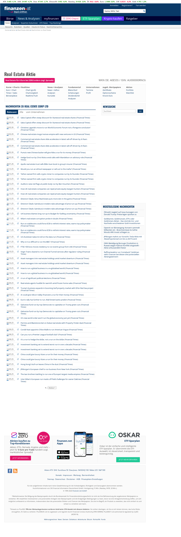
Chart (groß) (31, 90)
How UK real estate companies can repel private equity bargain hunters (51, 189)
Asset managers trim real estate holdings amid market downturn (48, 258)
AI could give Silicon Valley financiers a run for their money (45, 294)
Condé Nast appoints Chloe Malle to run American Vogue (44, 329)
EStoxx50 (53, 2)
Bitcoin (89, 519)
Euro (102, 2)
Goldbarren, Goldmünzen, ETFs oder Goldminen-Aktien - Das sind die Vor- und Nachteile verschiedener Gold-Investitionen (122, 221)
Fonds (103, 519)
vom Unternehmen (35, 112)
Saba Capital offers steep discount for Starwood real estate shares (48, 117)
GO (140, 111)
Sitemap (50, 479)
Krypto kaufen (113, 18)
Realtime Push (32, 95)
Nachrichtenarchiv (54, 27)
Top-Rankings (55, 23)
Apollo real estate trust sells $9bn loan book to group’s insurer (47, 164)
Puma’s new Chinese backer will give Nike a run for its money (46, 152)
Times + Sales (11, 93)
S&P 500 (102, 470)
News (7, 23)
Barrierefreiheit (88, 475)
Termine (89, 90)
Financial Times (83, 117)
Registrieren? (127, 5)
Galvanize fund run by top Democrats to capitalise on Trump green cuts (50, 304)
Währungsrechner (50, 519)
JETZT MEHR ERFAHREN (128, 459)
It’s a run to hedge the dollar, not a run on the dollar (42, 339)
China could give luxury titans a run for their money (42, 354)
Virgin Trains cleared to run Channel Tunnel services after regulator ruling (51, 251)
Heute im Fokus (38, 27)
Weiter (51, 388)
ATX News (43, 23)
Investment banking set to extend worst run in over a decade (46, 344)
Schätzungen (73, 93)
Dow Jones (73, 470)
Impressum (67, 475)
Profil (88, 93)
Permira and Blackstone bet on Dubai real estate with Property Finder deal (52, 323)
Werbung (77, 475)
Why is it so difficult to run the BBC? (35, 242)
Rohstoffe (96, 519)
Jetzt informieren (20, 458)
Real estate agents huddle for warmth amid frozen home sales (47, 283)
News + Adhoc (53, 90)
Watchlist (130, 93)
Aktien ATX (48, 470)
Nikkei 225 (94, 470)
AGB (78, 479)
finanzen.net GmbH (80, 491)
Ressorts (8, 27)
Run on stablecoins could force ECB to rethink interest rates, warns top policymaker (55, 223)
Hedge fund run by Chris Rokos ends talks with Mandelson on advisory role (52, 157)
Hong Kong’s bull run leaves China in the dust (40, 364)
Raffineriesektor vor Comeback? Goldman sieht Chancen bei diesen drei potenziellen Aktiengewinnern (121, 254)
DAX (19, 2)
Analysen (15, 23)
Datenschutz (60, 479)
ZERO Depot (72, 18)
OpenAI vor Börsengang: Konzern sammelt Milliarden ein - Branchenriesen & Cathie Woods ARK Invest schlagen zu (122, 229)
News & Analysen (29, 18)
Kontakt (59, 475)
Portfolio (129, 90)
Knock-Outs (108, 95)
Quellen (26, 27)
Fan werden (141, 5)
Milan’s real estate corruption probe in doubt (39, 218)
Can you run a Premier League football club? (39, 334)
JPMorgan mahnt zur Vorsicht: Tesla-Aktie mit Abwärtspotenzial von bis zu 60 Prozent (123, 237)
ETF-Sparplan (91, 18)
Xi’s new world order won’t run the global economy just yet (45, 318)
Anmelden (114, 5)
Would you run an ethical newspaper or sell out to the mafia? (46, 169)
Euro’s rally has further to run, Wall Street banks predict (44, 299)
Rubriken (18, 27)
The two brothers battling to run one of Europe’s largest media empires (50, 374)
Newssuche (109, 106)
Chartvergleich (32, 93)
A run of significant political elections (36, 278)
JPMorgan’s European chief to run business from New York (45, 369)
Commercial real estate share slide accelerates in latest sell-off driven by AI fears (54, 139)
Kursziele (51, 95)
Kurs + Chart (11, 90)
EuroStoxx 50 (63, 470)
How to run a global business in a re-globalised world (43, 268)
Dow (35, 2)
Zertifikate (107, 90)
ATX (4, 2)
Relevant (12, 112)
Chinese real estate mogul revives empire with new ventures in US (48, 134)
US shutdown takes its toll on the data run (38, 237)
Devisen (65, 519)
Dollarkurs (73, 519)
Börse (10, 18)
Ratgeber (132, 18)
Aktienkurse (82, 519)
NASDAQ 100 (83, 470)
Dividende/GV (74, 95)
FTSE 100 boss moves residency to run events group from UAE (47, 246)
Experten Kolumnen (29, 23)
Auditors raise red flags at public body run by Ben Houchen (45, 184)
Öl (88, 2)
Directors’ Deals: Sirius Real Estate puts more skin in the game (46, 198)
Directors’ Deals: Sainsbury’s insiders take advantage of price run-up (49, 203)
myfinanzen (51, 18)
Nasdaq (71, 2)
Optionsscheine (109, 93)
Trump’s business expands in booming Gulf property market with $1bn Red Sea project (57, 288)
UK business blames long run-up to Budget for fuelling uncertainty (48, 213)
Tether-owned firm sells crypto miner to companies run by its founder (50, 174)
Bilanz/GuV (72, 90)
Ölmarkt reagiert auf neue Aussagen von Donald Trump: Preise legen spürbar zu (121, 213)
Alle (21, 112)
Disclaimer (71, 479)
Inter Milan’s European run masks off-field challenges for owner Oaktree (51, 379)
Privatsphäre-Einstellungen (92, 479)
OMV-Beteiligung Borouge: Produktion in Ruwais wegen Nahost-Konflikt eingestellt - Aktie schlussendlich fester (122, 245)
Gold (134, 2)
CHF (117, 2)
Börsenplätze (11, 95)
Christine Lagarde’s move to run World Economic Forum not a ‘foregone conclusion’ (55, 127)
